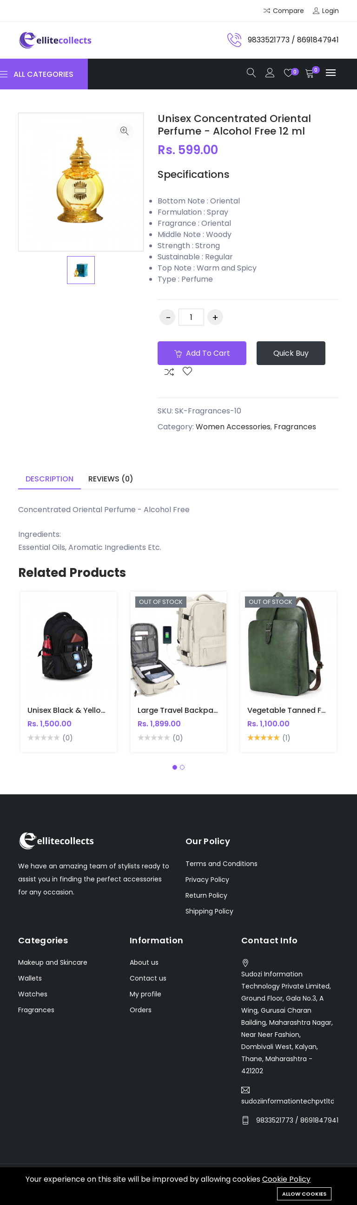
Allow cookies (304, 1194)
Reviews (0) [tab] (110, 479)
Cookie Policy (286, 1179)
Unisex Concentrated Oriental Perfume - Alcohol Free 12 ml (234, 124)
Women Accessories (233, 426)
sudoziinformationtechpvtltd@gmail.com (287, 1101)
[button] (174, 767)
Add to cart (202, 353)
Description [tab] (49, 479)
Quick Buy (291, 353)
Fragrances (295, 426)
